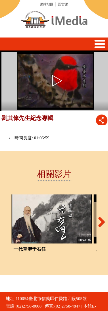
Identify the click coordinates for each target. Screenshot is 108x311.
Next (99, 222)
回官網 (63, 4)
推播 (101, 120)
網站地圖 (47, 4)
